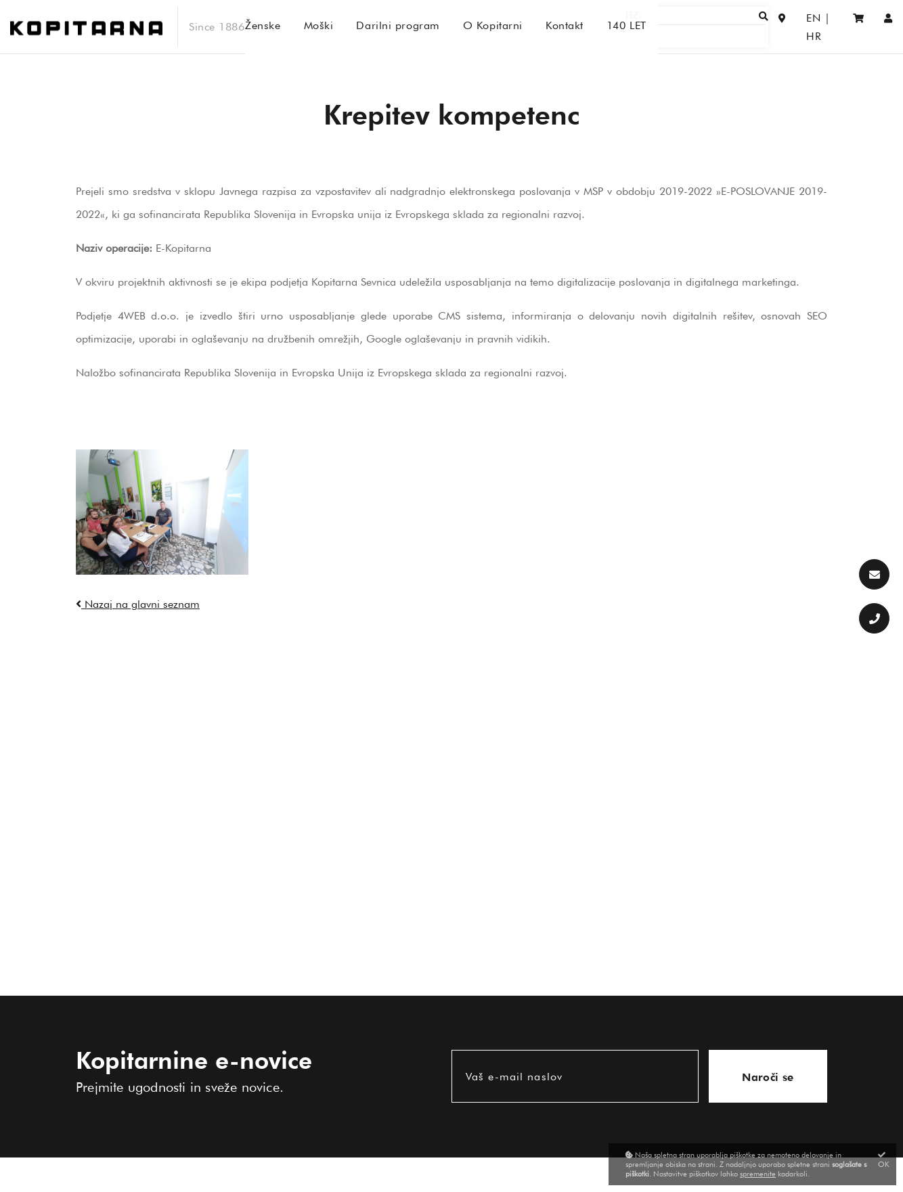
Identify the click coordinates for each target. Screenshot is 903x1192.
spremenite (758, 1173)
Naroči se (768, 1077)
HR (825, 26)
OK (883, 1160)
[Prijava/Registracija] (888, 26)
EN (797, 26)
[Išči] (717, 27)
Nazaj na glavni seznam (138, 604)
